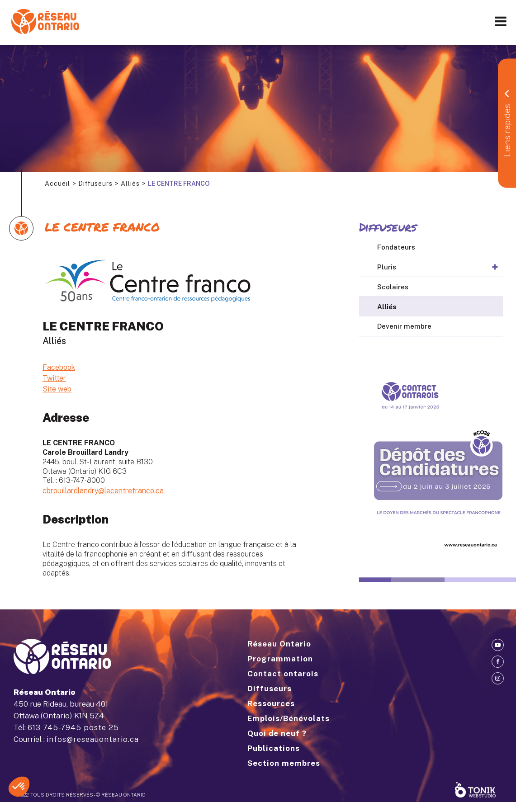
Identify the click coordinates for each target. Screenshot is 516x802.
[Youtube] (498, 645)
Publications (273, 748)
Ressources (271, 703)
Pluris (386, 267)
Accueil (57, 183)
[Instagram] (498, 678)
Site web (57, 389)
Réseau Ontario (279, 643)
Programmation (280, 658)
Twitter (54, 378)
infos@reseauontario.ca (93, 739)
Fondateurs (396, 247)
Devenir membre (404, 326)
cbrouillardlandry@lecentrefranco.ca (103, 490)
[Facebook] (498, 662)
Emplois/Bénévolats (288, 718)
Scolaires (392, 287)
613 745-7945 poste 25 (73, 727)
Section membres (283, 763)
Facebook (59, 367)
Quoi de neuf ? (277, 733)
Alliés (130, 183)
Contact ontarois (282, 673)
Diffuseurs (95, 183)
